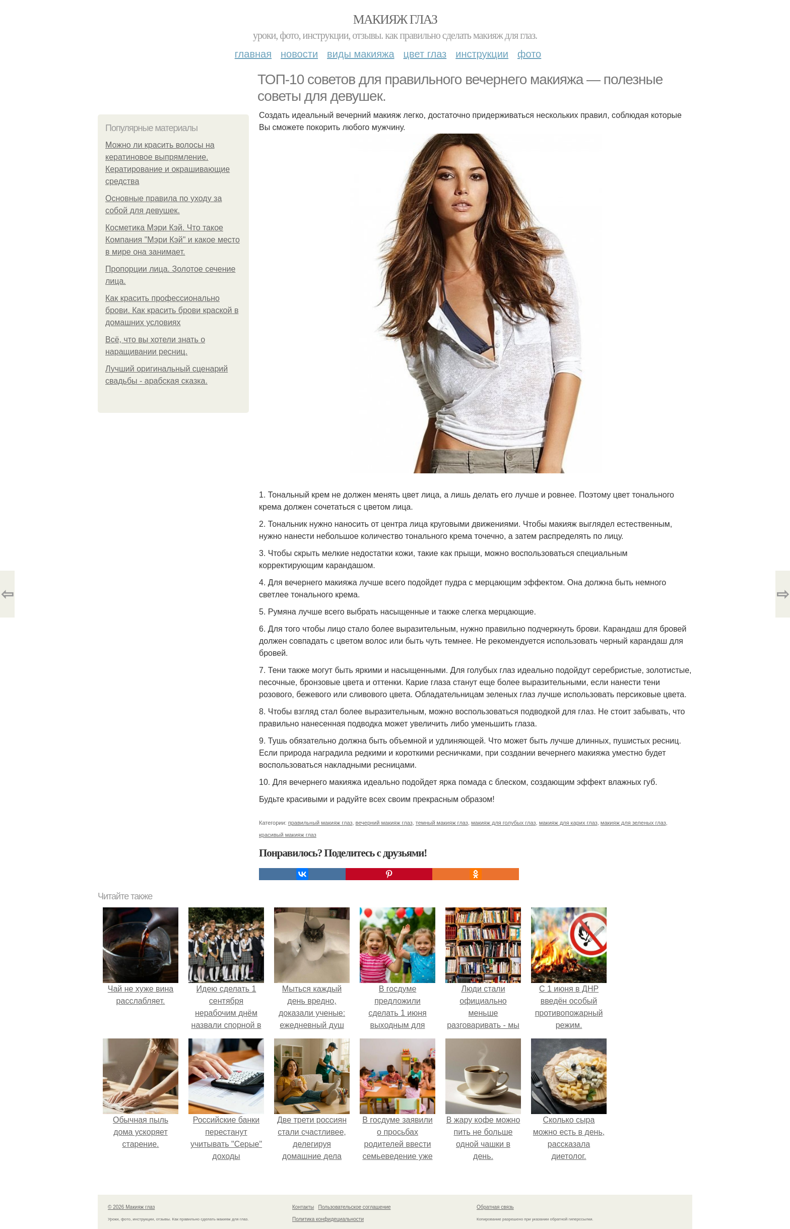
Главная (253, 53)
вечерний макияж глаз (384, 823)
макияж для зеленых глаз (633, 823)
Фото (529, 53)
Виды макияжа (360, 53)
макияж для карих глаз (568, 823)
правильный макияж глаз (320, 823)
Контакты (303, 1207)
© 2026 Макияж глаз (131, 1207)
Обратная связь (495, 1207)
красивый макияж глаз (287, 835)
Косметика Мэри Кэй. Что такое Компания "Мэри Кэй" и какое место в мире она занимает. (172, 239)
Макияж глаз (395, 19)
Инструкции (481, 53)
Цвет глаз (425, 53)
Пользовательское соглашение (354, 1207)
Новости (299, 53)
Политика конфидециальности (328, 1219)
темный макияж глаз (442, 823)
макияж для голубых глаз (503, 823)
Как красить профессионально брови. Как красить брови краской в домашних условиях (171, 310)
